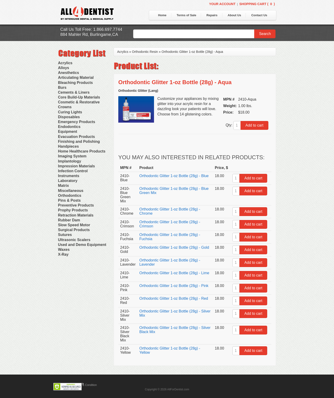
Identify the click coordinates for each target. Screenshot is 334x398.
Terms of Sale (186, 15)
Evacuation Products (76, 137)
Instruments (68, 176)
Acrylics (65, 63)
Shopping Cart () (257, 4)
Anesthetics (68, 73)
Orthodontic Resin (145, 52)
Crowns (65, 107)
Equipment (67, 132)
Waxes (64, 250)
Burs (62, 87)
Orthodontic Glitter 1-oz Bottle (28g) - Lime (174, 273)
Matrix (63, 186)
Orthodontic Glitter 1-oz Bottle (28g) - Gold (174, 247)
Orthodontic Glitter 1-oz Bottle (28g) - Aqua (192, 52)
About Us (234, 15)
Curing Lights (70, 112)
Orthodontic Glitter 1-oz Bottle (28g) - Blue (174, 176)
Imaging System (72, 156)
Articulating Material (76, 78)
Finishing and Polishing (79, 141)
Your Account (222, 4)
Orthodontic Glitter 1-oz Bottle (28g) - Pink (174, 286)
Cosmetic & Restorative (79, 102)
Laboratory (67, 181)
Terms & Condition (85, 385)
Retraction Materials (75, 215)
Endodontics (69, 127)
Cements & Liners (74, 92)
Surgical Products (74, 230)
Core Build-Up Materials (79, 97)
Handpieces (68, 146)
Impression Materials (76, 166)
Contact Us (259, 15)
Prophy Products (73, 210)
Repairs (212, 15)
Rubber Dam (69, 220)
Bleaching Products (75, 83)
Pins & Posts (69, 200)
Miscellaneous (70, 191)
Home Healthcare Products (82, 151)
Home (162, 15)
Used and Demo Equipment (82, 245)
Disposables (69, 117)
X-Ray (63, 254)
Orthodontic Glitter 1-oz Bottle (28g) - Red (173, 298)
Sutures (65, 235)
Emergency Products (76, 122)
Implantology (69, 161)
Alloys (63, 68)
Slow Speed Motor (74, 225)
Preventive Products (76, 205)
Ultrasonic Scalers (74, 240)
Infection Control (73, 171)
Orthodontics (69, 195)
